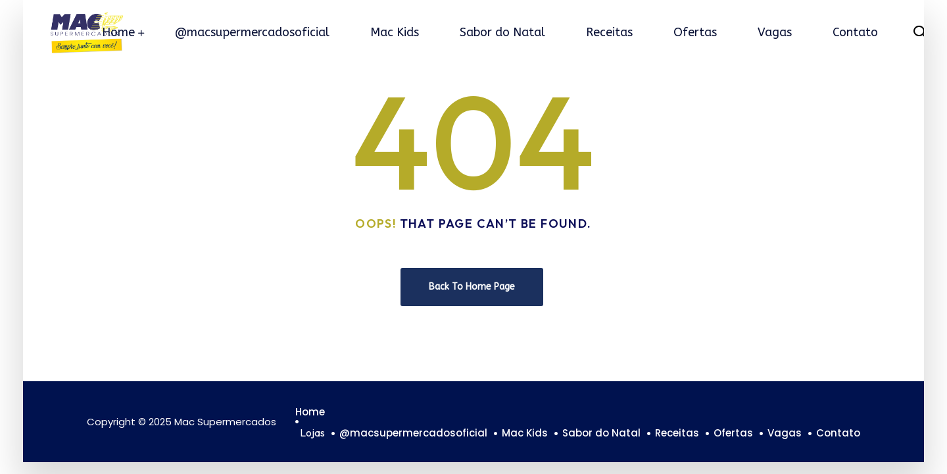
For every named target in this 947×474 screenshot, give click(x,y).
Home (118, 32)
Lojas (312, 432)
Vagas (775, 32)
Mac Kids (394, 32)
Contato (855, 32)
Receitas (609, 32)
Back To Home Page (472, 286)
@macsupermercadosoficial (252, 32)
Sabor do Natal (502, 32)
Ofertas (695, 32)
